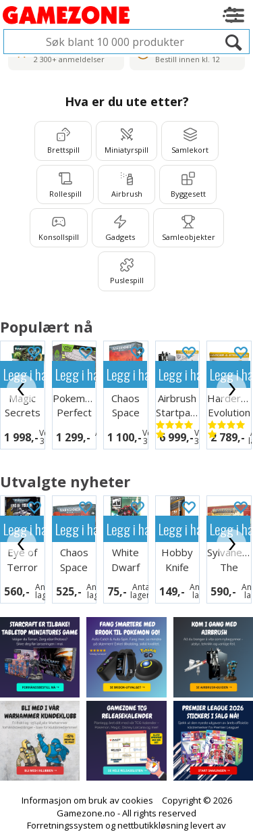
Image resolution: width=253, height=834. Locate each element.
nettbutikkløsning (152, 808)
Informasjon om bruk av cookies (87, 783)
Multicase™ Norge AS (126, 820)
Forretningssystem (65, 808)
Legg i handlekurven (75, 374)
